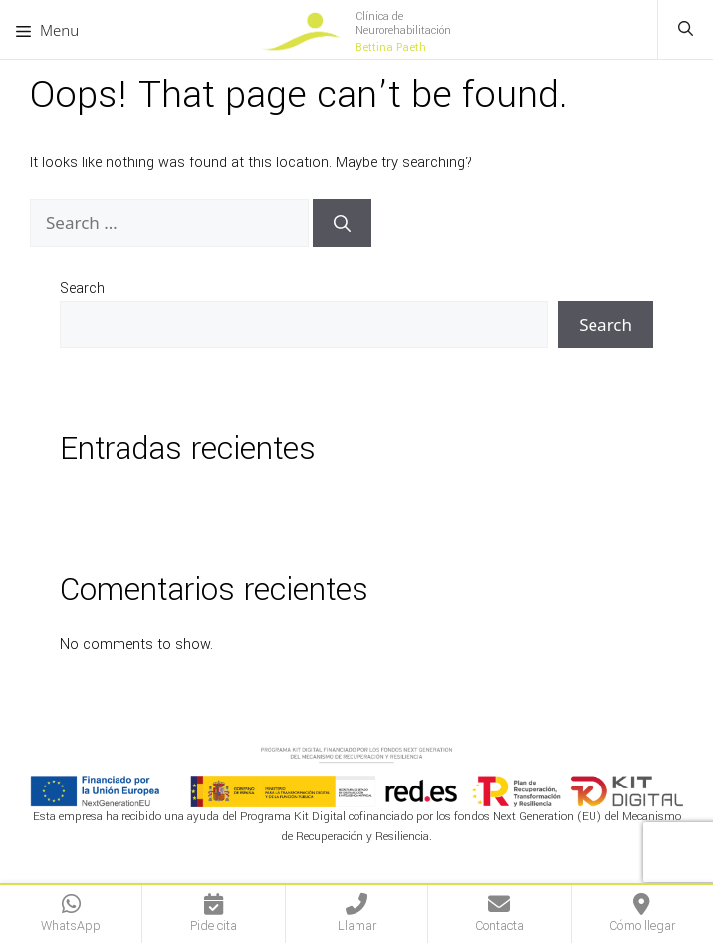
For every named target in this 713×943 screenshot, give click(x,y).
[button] (685, 30)
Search (82, 288)
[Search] (342, 223)
